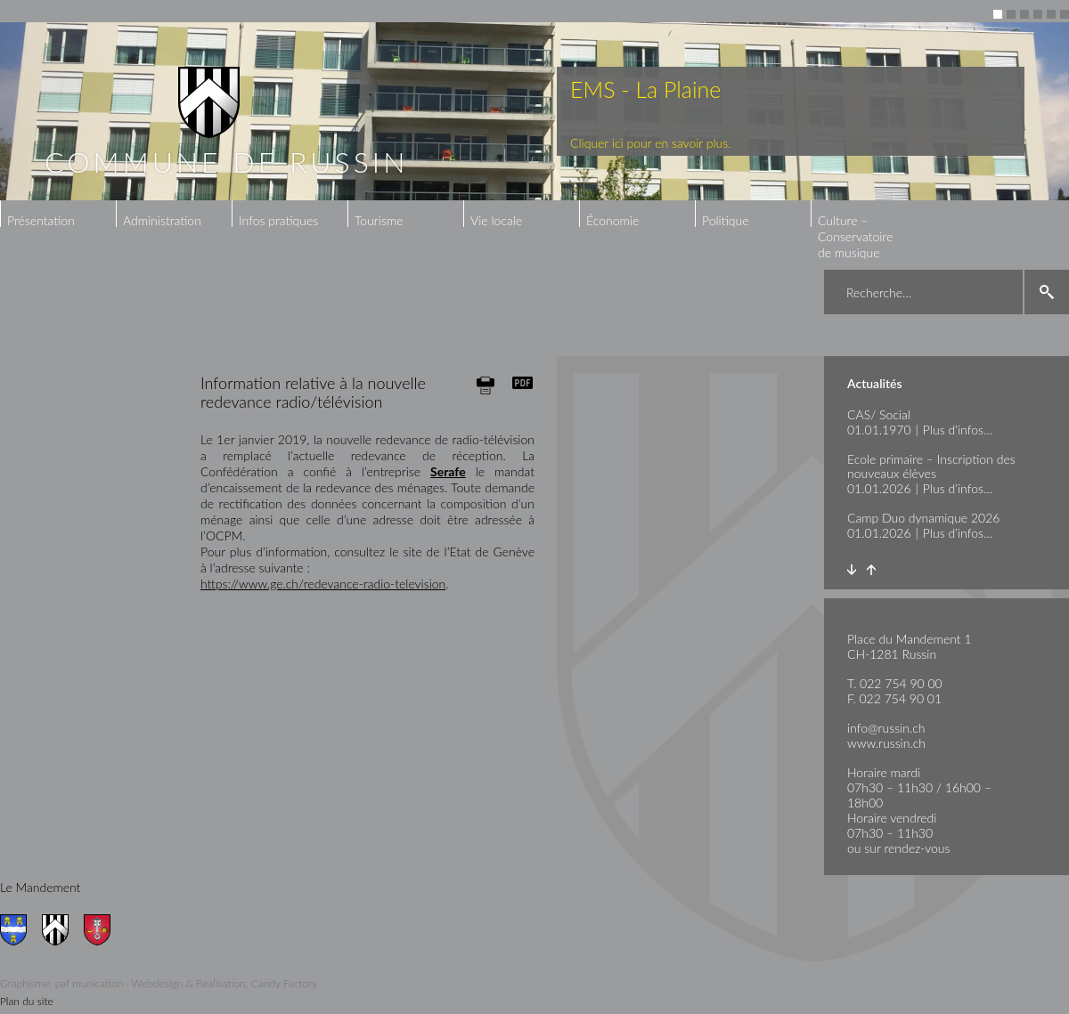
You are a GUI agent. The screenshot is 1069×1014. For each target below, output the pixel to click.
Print (485, 385)
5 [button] (1051, 14)
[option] (534, 111)
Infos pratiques (278, 220)
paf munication (89, 983)
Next (851, 569)
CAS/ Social (878, 414)
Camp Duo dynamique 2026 (923, 517)
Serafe (448, 471)
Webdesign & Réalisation (189, 983)
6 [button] (1064, 14)
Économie (612, 220)
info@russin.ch (886, 727)
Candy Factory (284, 983)
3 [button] (1024, 14)
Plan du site (26, 1001)
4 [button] (1037, 14)
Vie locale (496, 220)
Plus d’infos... (957, 429)
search (1046, 292)
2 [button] (1011, 14)
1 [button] (997, 14)
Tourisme (379, 220)
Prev (871, 569)
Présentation (41, 220)
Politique (725, 220)
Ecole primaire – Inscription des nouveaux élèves (931, 466)
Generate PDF (522, 383)
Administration (162, 220)
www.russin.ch (886, 742)
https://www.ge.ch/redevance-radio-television (322, 583)
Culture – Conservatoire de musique (855, 236)
